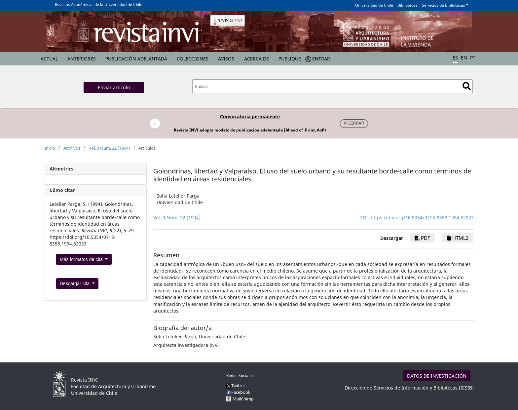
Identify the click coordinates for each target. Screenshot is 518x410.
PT (472, 58)
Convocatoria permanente (250, 116)
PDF (422, 238)
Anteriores (81, 59)
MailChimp (243, 399)
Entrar (321, 59)
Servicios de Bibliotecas (443, 5)
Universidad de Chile (374, 5)
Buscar (466, 86)
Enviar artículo (114, 87)
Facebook (238, 392)
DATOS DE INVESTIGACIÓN (436, 376)
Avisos (226, 59)
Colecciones (192, 59)
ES (455, 58)
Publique (289, 59)
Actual (49, 59)
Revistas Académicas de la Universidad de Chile (98, 4)
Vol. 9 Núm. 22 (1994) (109, 148)
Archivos (71, 148)
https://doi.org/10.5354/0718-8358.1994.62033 (422, 217)
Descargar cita (75, 283)
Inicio (50, 148)
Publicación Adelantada (136, 59)
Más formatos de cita (82, 259)
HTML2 (457, 238)
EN (464, 58)
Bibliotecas (407, 5)
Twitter (235, 386)
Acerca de (256, 59)
